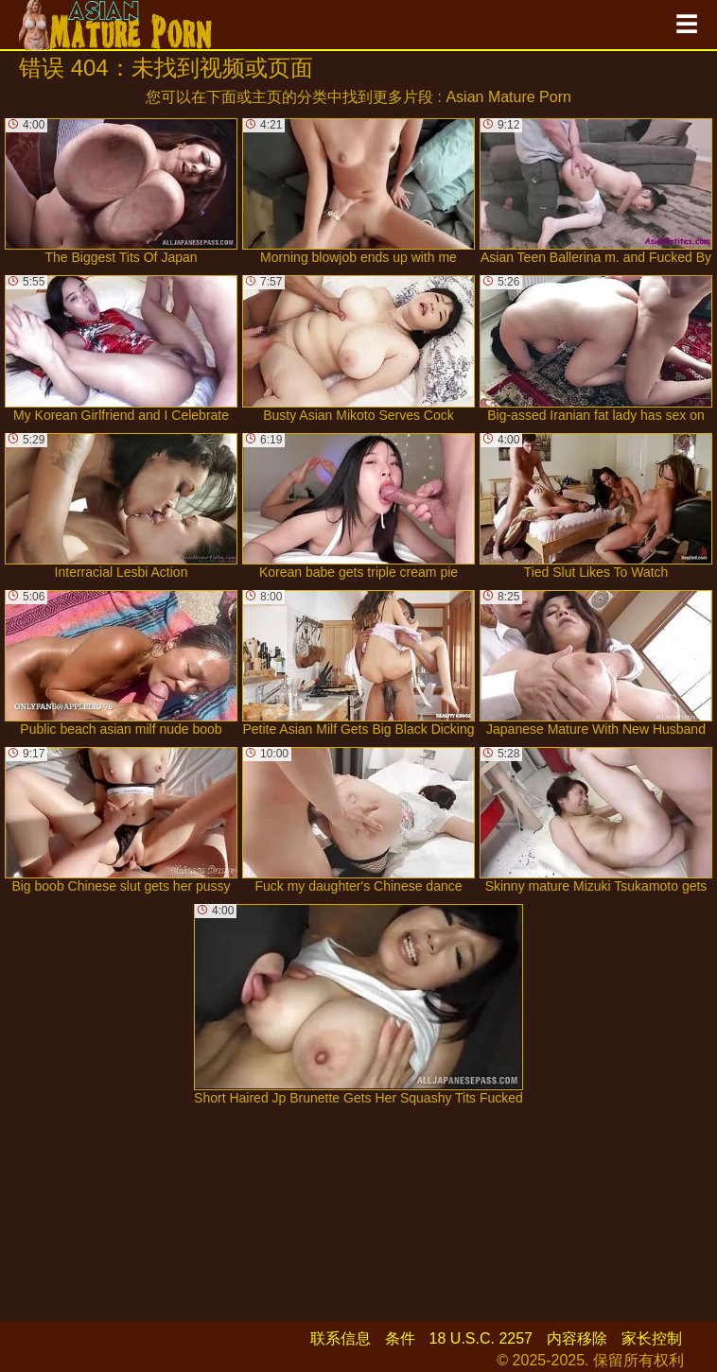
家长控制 (651, 1338)
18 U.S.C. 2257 (481, 1338)
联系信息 (340, 1338)
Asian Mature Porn (508, 97)
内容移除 (577, 1338)
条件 (400, 1338)
